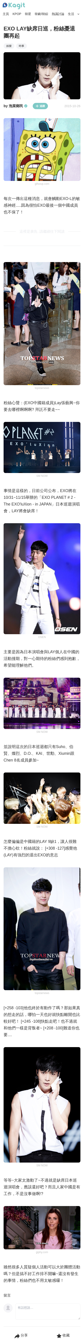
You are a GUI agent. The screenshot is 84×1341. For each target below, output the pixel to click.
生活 (71, 14)
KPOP (17, 14)
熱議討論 (58, 14)
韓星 (28, 14)
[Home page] (14, 6)
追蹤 (40, 106)
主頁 (6, 14)
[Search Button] (78, 14)
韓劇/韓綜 (41, 14)
